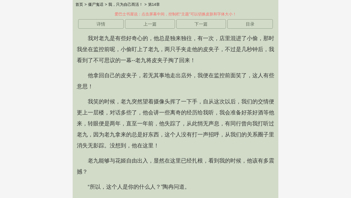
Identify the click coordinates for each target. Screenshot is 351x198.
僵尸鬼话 (95, 4)
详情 (101, 24)
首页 (79, 4)
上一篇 (150, 24)
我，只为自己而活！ (125, 4)
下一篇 (201, 24)
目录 (250, 24)
